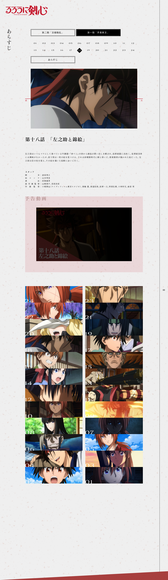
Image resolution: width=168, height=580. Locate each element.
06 (79, 43)
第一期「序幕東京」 (98, 33)
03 (53, 43)
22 (115, 50)
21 (106, 50)
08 (97, 43)
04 (62, 43)
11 (124, 43)
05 (71, 43)
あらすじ (53, 60)
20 (97, 50)
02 (44, 43)
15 (52, 50)
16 (61, 50)
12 (132, 43)
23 (124, 50)
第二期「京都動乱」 (53, 33)
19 (88, 50)
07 (88, 43)
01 (35, 43)
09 (106, 43)
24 (133, 50)
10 (115, 43)
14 (44, 50)
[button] (29, 100)
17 (70, 50)
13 (35, 50)
